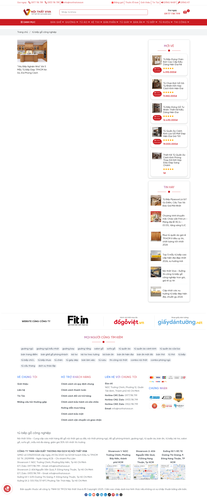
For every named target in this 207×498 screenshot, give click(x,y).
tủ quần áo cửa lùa (170, 349)
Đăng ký (184, 2)
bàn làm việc (88, 360)
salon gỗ (98, 349)
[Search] (145, 12)
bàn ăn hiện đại (125, 354)
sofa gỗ (111, 349)
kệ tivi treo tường (90, 354)
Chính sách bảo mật (72, 414)
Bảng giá (118, 2)
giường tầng (84, 349)
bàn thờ (160, 354)
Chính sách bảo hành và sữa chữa (79, 402)
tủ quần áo (125, 349)
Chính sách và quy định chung (77, 384)
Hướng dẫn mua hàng (73, 408)
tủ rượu (102, 360)
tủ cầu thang (28, 366)
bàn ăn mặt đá (145, 354)
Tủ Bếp (151, 22)
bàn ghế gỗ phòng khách (54, 354)
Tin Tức (155, 2)
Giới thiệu (145, 2)
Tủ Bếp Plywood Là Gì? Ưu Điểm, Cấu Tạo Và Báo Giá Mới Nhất (175, 202)
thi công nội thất (118, 360)
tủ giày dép (72, 360)
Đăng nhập (168, 2)
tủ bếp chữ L (27, 360)
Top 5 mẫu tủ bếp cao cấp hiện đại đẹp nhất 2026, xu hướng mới (174, 258)
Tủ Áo (84, 22)
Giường (71, 22)
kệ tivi (74, 354)
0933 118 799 (52, 2)
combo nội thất (139, 360)
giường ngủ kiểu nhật (48, 349)
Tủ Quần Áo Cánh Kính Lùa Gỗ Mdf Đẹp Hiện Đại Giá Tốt (174, 133)
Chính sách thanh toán (73, 390)
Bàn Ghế (57, 22)
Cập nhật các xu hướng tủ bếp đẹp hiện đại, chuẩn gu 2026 (175, 293)
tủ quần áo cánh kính (145, 349)
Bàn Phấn (110, 22)
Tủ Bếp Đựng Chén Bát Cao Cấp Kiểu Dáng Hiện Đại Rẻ (173, 62)
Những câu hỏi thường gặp (32, 402)
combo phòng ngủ (160, 360)
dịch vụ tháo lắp (47, 366)
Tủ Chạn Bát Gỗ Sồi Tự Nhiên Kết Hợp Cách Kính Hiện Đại (173, 86)
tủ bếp (181, 354)
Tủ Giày (126, 22)
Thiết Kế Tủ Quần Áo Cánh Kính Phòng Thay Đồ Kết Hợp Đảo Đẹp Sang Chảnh (174, 160)
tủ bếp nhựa (44, 360)
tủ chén (58, 360)
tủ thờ (171, 354)
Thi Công (181, 22)
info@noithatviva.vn (72, 2)
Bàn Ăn (139, 22)
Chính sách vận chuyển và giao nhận (81, 420)
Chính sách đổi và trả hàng (76, 396)
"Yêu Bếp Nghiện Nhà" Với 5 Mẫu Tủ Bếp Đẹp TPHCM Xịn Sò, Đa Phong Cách (32, 69)
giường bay (68, 349)
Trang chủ (22, 32)
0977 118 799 (35, 2)
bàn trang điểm (29, 354)
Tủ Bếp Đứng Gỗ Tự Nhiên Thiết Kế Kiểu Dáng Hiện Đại (173, 110)
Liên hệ (21, 390)
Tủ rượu (166, 22)
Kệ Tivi (96, 22)
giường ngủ (27, 349)
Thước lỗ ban (132, 2)
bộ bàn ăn (108, 354)
